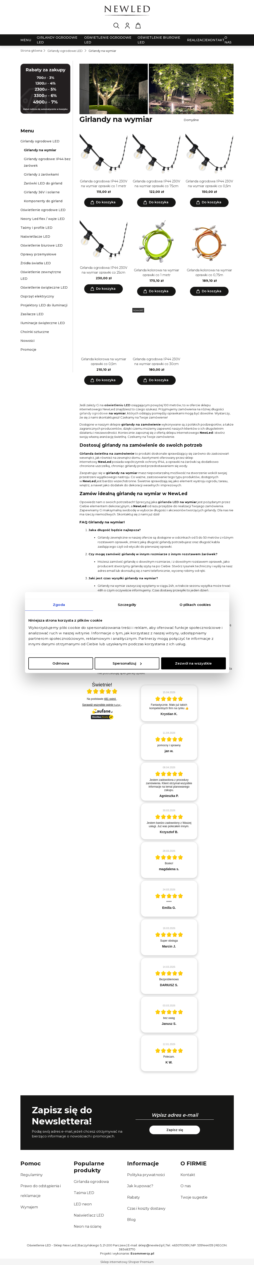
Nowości (27, 341)
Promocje (28, 350)
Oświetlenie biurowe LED (41, 245)
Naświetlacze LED (35, 236)
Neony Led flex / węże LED (42, 219)
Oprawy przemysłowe (38, 254)
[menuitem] (25, 40)
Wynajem (29, 1207)
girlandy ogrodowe (93, 413)
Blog (131, 1219)
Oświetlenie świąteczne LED (44, 287)
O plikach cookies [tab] (195, 604)
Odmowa (60, 663)
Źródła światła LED (35, 263)
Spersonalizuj (127, 663)
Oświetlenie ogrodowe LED (43, 210)
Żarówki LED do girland (43, 183)
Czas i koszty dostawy (146, 1208)
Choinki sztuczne (34, 332)
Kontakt (187, 1175)
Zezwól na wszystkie (193, 663)
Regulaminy (31, 1175)
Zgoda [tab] (59, 604)
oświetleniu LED (117, 405)
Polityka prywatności (146, 1175)
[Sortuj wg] (208, 119)
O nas (185, 1186)
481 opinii (110, 699)
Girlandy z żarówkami (41, 174)
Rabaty (133, 1197)
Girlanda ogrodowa (91, 1181)
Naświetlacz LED (89, 1215)
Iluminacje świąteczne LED (42, 323)
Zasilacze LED (32, 314)
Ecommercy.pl (142, 1253)
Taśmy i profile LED (36, 228)
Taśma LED (84, 1193)
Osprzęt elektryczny (37, 296)
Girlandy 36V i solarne (42, 192)
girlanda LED (168, 502)
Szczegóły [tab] (127, 604)
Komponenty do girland (43, 201)
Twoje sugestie (193, 1197)
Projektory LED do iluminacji (43, 305)
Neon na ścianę (87, 1226)
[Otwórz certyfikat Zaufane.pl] (102, 692)
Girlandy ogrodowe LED (39, 141)
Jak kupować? (140, 1186)
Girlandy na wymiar (40, 150)
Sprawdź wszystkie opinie (101, 704)
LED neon (83, 1204)
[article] (169, 703)
